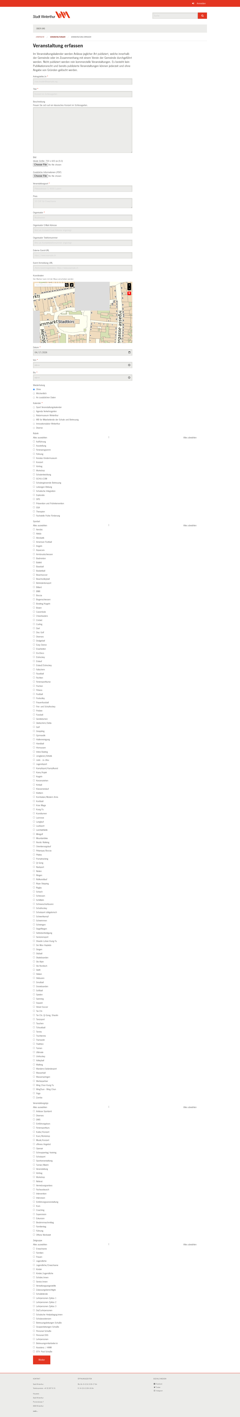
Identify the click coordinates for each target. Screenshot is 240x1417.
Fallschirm (40, 669)
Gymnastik (40, 735)
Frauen (39, 1257)
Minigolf (39, 834)
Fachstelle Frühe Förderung (48, 516)
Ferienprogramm (43, 450)
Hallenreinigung (43, 739)
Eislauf (39, 661)
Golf (38, 727)
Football (39, 694)
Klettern (39, 793)
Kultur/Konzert (42, 1132)
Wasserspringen (43, 1077)
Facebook (158, 1384)
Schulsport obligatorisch (46, 912)
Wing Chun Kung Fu (45, 1085)
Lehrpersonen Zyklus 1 (46, 1298)
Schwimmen (41, 920)
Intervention (41, 1194)
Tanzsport (40, 1019)
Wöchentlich (41, 393)
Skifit (38, 970)
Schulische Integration (45, 491)
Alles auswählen (40, 437)
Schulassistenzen (43, 1319)
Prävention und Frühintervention (50, 503)
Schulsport (40, 1157)
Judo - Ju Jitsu (42, 760)
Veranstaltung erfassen (81, 37)
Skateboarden (42, 957)
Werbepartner (42, 1081)
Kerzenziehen (42, 780)
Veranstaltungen (57, 37)
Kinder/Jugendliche (44, 1273)
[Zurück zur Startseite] (51, 17)
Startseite (40, 37)
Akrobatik (40, 538)
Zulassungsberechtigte (46, 1290)
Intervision (40, 1198)
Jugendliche (41, 1261)
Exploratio (40, 495)
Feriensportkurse (43, 682)
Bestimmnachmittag (45, 1222)
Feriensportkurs (43, 1128)
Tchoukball (40, 1027)
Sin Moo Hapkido (43, 945)
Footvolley (40, 698)
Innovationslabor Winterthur (48, 424)
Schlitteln (40, 900)
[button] (71, 285)
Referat (39, 1181)
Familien (39, 1253)
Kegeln (39, 776)
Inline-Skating (42, 752)
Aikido (38, 534)
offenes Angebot (43, 1144)
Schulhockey (41, 908)
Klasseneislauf (42, 789)
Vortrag (39, 466)
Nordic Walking (42, 842)
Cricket (39, 620)
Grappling (40, 731)
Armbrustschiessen (44, 554)
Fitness (39, 690)
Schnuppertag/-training (46, 1152)
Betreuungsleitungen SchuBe (49, 1323)
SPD (38, 499)
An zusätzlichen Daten (46, 397)
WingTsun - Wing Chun (46, 1089)
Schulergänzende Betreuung (48, 483)
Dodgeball (40, 641)
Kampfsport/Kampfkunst (47, 768)
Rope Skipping (42, 883)
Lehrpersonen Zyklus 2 (46, 1302)
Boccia (39, 595)
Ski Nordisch (41, 966)
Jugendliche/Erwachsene (47, 1265)
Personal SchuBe (43, 1331)
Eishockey (40, 657)
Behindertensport (43, 583)
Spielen (39, 994)
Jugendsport (41, 764)
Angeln (39, 546)
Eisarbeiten (41, 649)
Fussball (39, 715)
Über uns (40, 28)
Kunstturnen (41, 813)
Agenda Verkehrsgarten (46, 411)
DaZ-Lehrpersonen (44, 1310)
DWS (38, 1119)
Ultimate (39, 1052)
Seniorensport (42, 937)
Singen (39, 949)
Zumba (39, 1097)
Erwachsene (41, 1249)
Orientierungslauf (43, 846)
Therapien (40, 511)
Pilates (39, 855)
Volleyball (40, 1060)
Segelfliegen (41, 929)
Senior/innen (41, 1282)
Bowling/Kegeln (43, 604)
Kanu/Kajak (41, 772)
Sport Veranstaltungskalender (49, 407)
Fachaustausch (42, 1189)
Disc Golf (40, 632)
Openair (39, 1148)
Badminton (41, 558)
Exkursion (40, 1218)
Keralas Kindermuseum (46, 458)
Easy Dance (41, 645)
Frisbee (39, 711)
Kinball (39, 785)
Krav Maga (41, 805)
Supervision (41, 1214)
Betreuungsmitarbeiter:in (47, 1343)
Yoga (38, 1093)
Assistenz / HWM (44, 1347)
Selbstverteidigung (44, 933)
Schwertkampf (42, 916)
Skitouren (40, 978)
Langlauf (40, 822)
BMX (38, 591)
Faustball (40, 674)
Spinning (40, 999)
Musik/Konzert (42, 1140)
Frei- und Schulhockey (45, 706)
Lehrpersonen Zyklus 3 (46, 1306)
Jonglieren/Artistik (44, 756)
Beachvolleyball (43, 579)
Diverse (39, 428)
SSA (38, 507)
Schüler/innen (42, 1277)
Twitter (157, 1387)
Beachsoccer (41, 575)
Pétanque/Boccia (43, 851)
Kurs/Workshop (43, 1136)
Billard (39, 587)
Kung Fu (40, 809)
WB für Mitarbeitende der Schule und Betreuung (57, 420)
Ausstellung (41, 446)
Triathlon (40, 1044)
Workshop (40, 470)
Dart (38, 628)
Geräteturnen (42, 719)
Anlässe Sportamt (44, 1111)
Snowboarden (42, 986)
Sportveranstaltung (44, 1161)
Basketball (40, 571)
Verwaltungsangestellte (46, 1286)
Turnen (39, 1048)
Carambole (41, 612)
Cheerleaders (42, 616)
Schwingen (41, 925)
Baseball (40, 566)
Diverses (40, 637)
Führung (39, 454)
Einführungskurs (43, 1124)
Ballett (39, 562)
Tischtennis (41, 1036)
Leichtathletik (41, 830)
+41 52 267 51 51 (49, 1388)
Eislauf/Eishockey (44, 665)
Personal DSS (42, 1335)
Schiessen (40, 896)
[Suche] (202, 16)
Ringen (39, 875)
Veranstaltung (42, 1169)
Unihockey (40, 1056)
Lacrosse (40, 818)
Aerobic (39, 529)
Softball (39, 990)
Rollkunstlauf (41, 879)
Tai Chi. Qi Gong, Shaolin (47, 1015)
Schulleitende (42, 1294)
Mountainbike (42, 838)
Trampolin (40, 1040)
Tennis (39, 1032)
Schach (39, 892)
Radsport (40, 867)
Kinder (39, 1269)
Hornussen (41, 748)
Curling (39, 624)
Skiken (39, 974)
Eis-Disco (40, 653)
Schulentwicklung (43, 474)
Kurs (38, 1206)
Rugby (39, 888)
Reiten (39, 871)
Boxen (39, 608)
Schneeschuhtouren (44, 904)
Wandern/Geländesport (46, 1069)
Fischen (39, 686)
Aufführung (41, 442)
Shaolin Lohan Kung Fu (46, 941)
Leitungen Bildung (44, 487)
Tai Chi (39, 1011)
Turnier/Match (42, 1165)
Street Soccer (42, 1007)
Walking (39, 1065)
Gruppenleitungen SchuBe (47, 1327)
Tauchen (40, 1023)
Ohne (38, 389)
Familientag (41, 1226)
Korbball (39, 801)
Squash (39, 1003)
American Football (44, 542)
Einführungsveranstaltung (47, 1202)
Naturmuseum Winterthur (47, 415)
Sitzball (39, 953)
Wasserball (41, 1073)
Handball (40, 743)
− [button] (129, 288)
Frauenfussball (42, 702)
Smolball (40, 982)
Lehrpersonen (42, 1339)
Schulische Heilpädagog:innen (49, 1314)
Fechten (39, 678)
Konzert (39, 462)
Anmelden (201, 3)
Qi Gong (39, 863)
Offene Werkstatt (43, 1235)
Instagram (158, 1391)
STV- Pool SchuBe (44, 1351)
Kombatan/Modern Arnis (47, 797)
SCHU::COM (41, 479)
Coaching (40, 1210)
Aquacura (40, 550)
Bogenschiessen (43, 599)
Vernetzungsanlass (44, 1185)
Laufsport (40, 826)
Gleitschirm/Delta (43, 723)
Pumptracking (42, 859)
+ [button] (129, 285)
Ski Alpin (40, 962)
